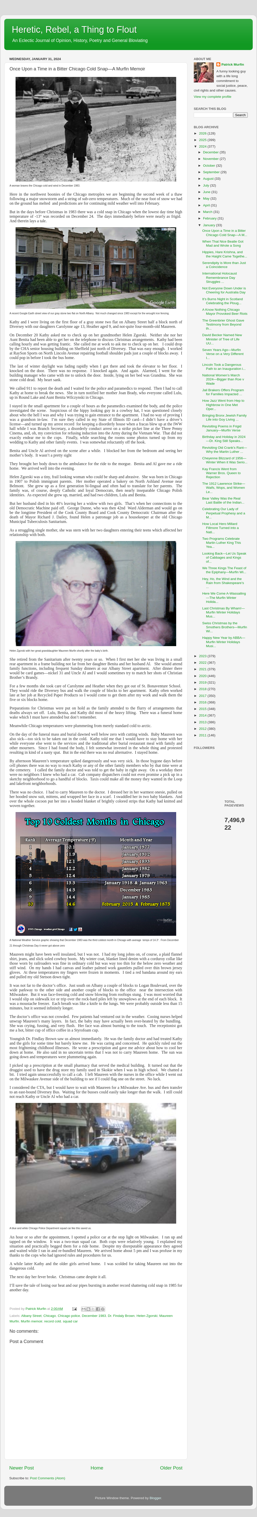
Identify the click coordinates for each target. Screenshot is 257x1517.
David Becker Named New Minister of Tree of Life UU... (222, 339)
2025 (203, 140)
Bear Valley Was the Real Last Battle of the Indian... (223, 500)
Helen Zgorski (147, 1316)
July (206, 185)
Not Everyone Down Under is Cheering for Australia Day (224, 290)
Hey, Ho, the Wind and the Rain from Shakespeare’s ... (223, 583)
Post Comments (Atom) (47, 1478)
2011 (203, 735)
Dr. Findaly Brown (121, 1316)
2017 (203, 696)
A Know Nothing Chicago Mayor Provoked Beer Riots (224, 312)
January (209, 225)
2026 (203, 133)
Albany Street (31, 1316)
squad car (70, 1321)
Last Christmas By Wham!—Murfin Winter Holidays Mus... (223, 612)
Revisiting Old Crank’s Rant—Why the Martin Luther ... (224, 450)
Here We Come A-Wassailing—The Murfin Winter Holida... (224, 597)
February (210, 218)
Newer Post (21, 1467)
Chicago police (69, 1316)
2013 (203, 722)
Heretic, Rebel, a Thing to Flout (74, 29)
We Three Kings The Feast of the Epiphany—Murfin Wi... (224, 570)
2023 (203, 656)
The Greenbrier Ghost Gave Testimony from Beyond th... (223, 324)
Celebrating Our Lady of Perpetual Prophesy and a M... (223, 513)
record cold (52, 1321)
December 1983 (94, 1316)
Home (97, 1467)
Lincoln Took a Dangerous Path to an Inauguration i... (224, 367)
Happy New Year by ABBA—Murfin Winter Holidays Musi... (223, 642)
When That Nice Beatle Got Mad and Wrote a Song (222, 243)
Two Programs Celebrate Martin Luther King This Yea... (221, 543)
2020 (203, 676)
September (212, 172)
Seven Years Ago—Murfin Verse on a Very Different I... (223, 354)
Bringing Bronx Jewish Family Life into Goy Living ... (224, 417)
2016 (203, 702)
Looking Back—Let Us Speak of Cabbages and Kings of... (224, 557)
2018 (203, 689)
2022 (203, 662)
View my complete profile (212, 97)
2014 (203, 715)
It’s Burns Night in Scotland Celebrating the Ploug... (222, 301)
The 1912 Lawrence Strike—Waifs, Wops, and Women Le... (223, 488)
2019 (203, 682)
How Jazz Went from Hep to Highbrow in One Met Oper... (223, 405)
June (207, 192)
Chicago (49, 1316)
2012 (203, 729)
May (206, 198)
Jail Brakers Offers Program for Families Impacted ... (223, 392)
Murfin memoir (31, 1321)
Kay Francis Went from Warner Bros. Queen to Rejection (221, 473)
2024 (203, 146)
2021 (203, 669)
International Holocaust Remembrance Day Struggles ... (219, 277)
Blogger (155, 1498)
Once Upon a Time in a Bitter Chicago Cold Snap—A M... (224, 233)
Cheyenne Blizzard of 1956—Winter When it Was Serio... (224, 460)
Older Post (171, 1467)
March (208, 212)
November (211, 159)
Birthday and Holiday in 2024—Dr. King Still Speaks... (224, 439)
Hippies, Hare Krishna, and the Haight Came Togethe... (224, 254)
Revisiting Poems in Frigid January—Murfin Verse (221, 428)
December (211, 152)
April (207, 205)
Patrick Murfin (232, 64)
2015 (203, 709)
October (209, 165)
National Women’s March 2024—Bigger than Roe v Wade (223, 379)
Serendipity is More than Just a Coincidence (224, 265)
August (209, 179)
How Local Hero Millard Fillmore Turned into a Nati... (220, 528)
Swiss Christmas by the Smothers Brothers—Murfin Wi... (224, 627)
